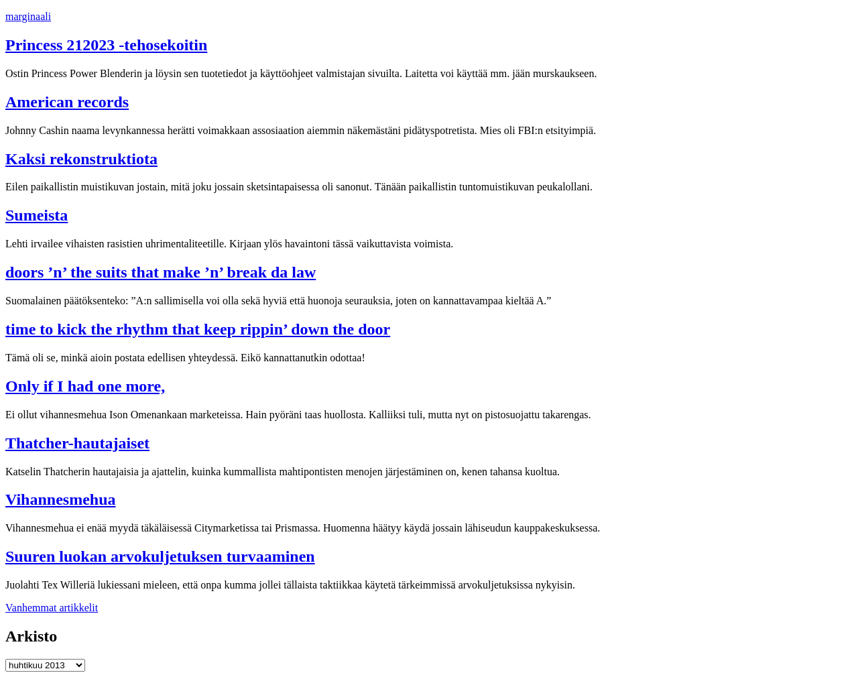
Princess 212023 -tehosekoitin (106, 45)
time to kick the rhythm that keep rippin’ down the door (197, 329)
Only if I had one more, (85, 386)
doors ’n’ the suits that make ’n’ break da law (160, 272)
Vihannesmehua (60, 499)
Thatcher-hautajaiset (77, 443)
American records (67, 102)
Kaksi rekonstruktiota (81, 159)
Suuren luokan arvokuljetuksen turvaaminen (160, 556)
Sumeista (36, 215)
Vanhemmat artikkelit (51, 607)
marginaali (28, 16)
